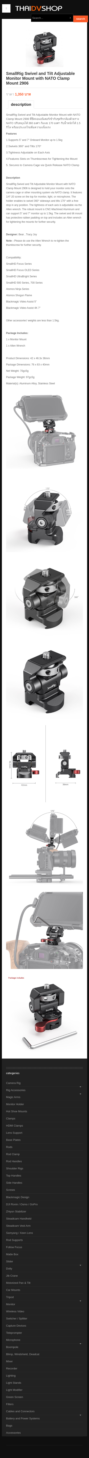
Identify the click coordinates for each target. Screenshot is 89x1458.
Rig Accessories (15, 1090)
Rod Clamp (13, 1154)
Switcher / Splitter (16, 1318)
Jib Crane (12, 1275)
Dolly (9, 1268)
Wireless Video (15, 1311)
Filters (9, 1404)
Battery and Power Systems (23, 1418)
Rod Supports (14, 1240)
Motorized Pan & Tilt (18, 1282)
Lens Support (14, 1132)
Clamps (10, 1118)
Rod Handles (14, 1161)
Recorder (11, 1368)
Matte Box (12, 1254)
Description (21, 104)
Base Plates (13, 1139)
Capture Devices (16, 1325)
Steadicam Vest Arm (18, 1225)
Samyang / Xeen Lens (19, 1232)
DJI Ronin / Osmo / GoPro (22, 1204)
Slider (9, 1261)
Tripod (10, 1297)
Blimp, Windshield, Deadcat (22, 1354)
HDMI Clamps (14, 1125)
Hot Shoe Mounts (16, 1111)
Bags (9, 1425)
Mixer (9, 1361)
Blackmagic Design (17, 1197)
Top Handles (13, 1175)
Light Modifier (14, 1389)
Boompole (12, 1347)
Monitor (10, 1304)
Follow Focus (14, 1247)
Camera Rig (13, 1083)
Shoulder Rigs (14, 1168)
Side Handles (14, 1182)
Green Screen (14, 1397)
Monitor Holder (15, 1104)
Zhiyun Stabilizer (16, 1211)
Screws (10, 1189)
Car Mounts (13, 1290)
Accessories (13, 1432)
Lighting (11, 1375)
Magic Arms (13, 1097)
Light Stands (13, 1382)
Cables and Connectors (20, 1411)
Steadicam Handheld (18, 1218)
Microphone (13, 1340)
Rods (9, 1147)
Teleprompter (14, 1332)
